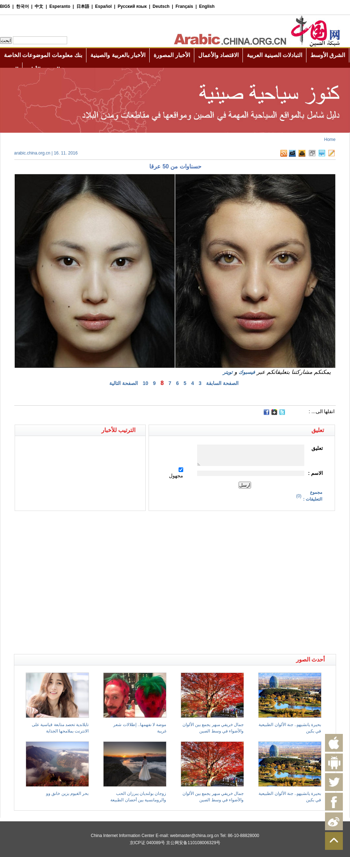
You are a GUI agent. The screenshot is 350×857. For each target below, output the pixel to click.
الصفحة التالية (123, 383)
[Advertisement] (68, 582)
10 (145, 383)
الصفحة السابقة (222, 383)
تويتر (227, 372)
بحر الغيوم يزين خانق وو (67, 793)
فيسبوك (247, 372)
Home (329, 139)
